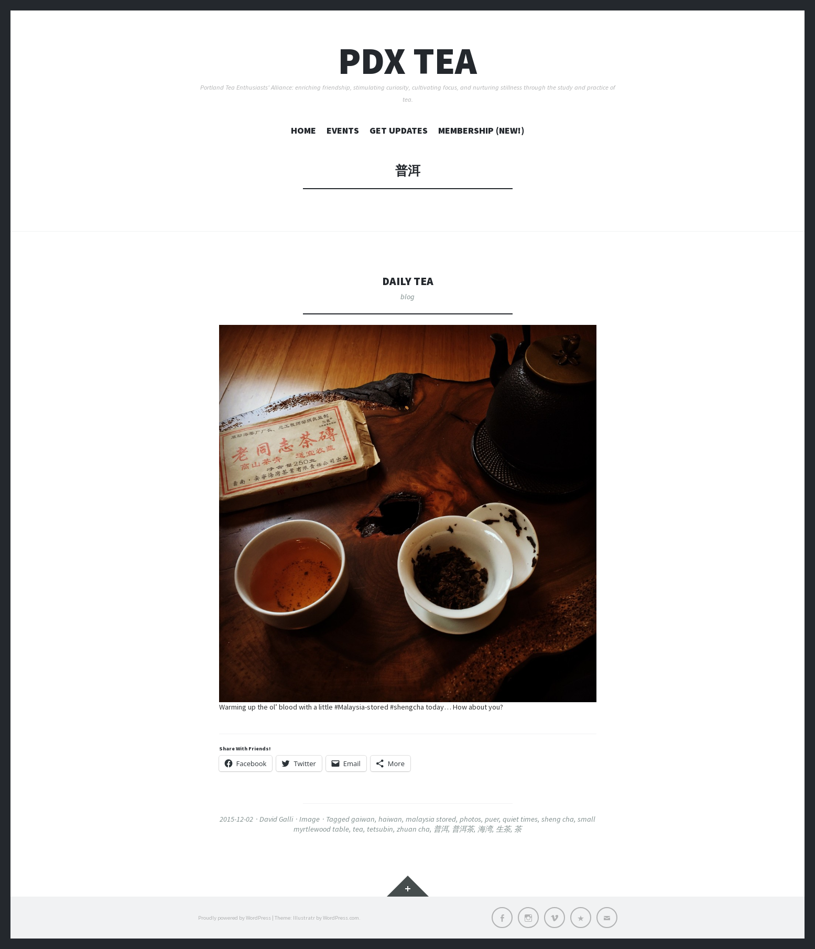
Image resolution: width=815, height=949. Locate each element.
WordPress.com (341, 917)
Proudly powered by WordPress (234, 917)
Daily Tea (407, 280)
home (303, 130)
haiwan (390, 819)
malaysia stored (431, 819)
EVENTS (343, 130)
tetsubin (380, 829)
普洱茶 (463, 829)
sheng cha (557, 819)
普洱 (440, 829)
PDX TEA (407, 60)
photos (470, 819)
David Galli (276, 819)
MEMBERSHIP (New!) (481, 130)
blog (407, 296)
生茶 (503, 829)
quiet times (520, 819)
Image (309, 819)
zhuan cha (413, 829)
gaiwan (363, 819)
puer (492, 819)
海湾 (484, 829)
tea (358, 829)
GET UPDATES (399, 130)
